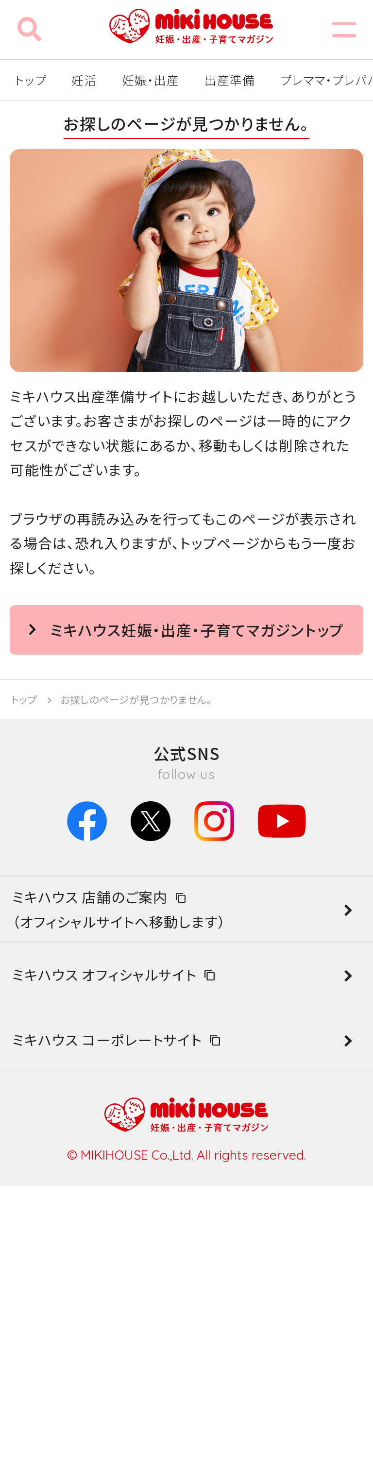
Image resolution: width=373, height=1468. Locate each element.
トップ (31, 79)
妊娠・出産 (151, 79)
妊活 (84, 79)
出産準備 (229, 79)
